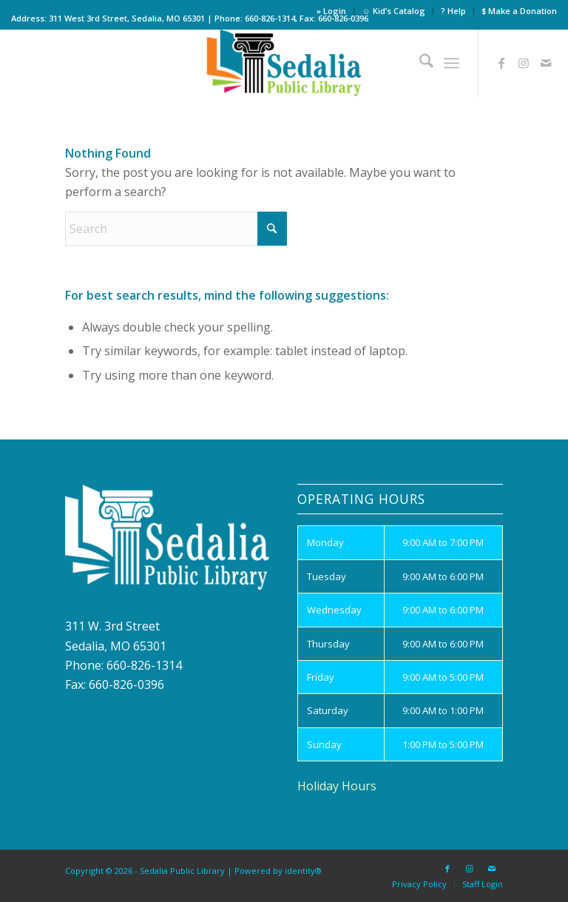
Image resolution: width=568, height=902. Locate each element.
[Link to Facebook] (501, 63)
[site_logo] (284, 63)
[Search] (419, 63)
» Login (331, 10)
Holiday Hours (336, 786)
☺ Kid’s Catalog (393, 10)
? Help (453, 10)
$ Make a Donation (519, 10)
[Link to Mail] (546, 63)
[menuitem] (331, 11)
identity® (303, 870)
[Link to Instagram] (524, 63)
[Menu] (451, 63)
